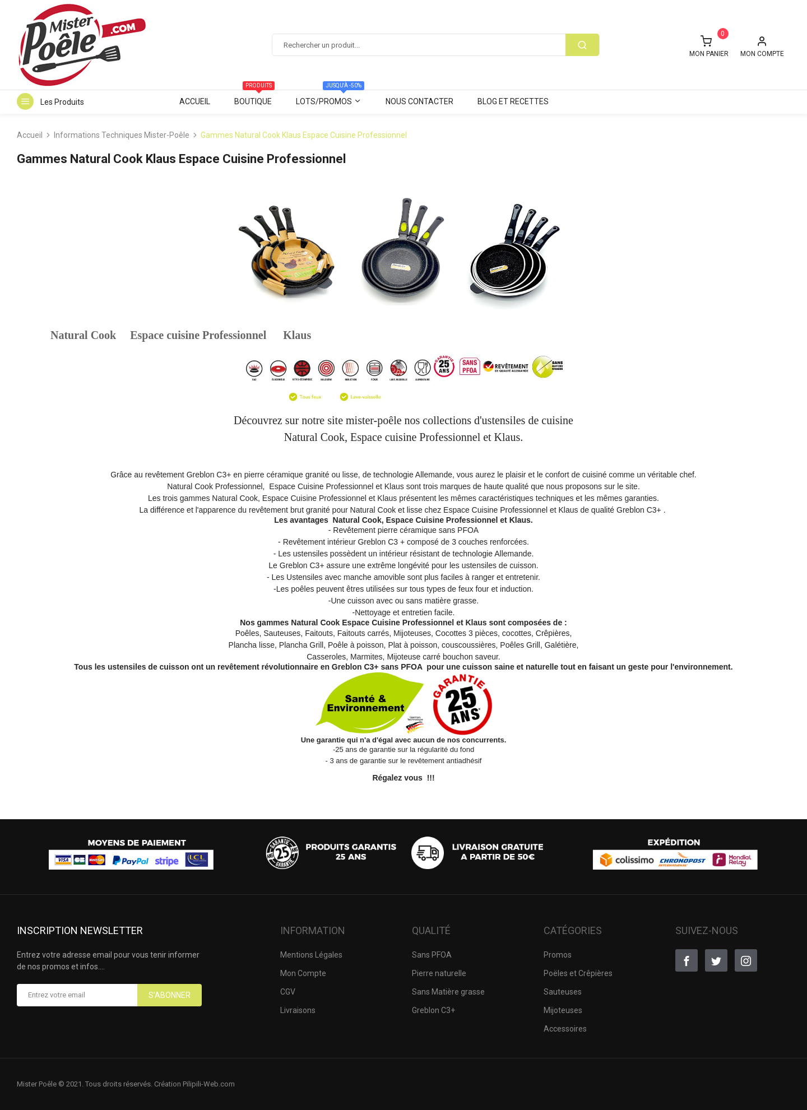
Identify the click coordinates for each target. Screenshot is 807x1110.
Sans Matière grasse (448, 991)
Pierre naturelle (439, 973)
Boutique (254, 98)
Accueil (194, 101)
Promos (558, 954)
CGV (287, 991)
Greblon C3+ (433, 1010)
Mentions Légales (311, 954)
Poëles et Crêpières (578, 973)
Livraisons (298, 1010)
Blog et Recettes (513, 101)
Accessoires (565, 1028)
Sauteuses (563, 991)
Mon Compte (303, 973)
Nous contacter (419, 101)
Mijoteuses (563, 1010)
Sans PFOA (432, 954)
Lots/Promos (330, 98)
